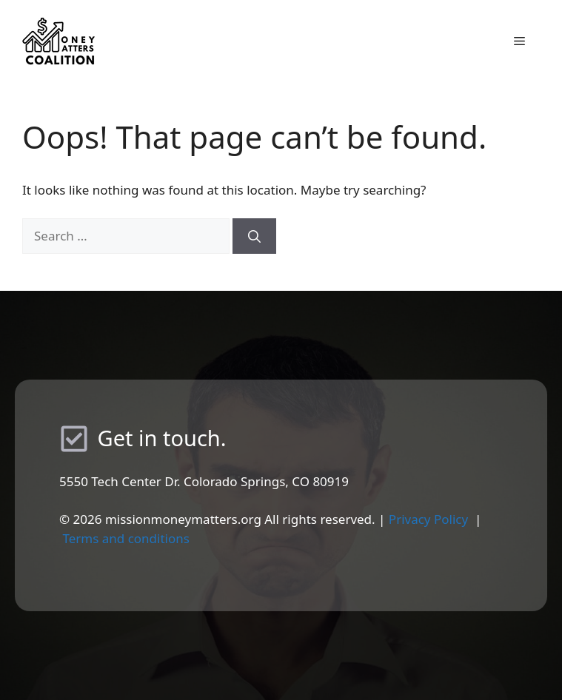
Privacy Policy (428, 519)
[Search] (254, 236)
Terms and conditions (126, 538)
